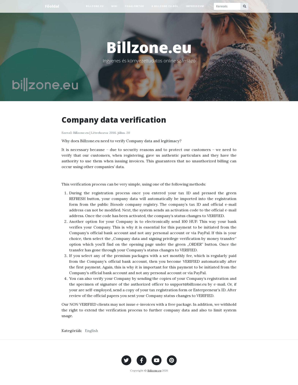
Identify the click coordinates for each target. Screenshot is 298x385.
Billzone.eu (95, 6)
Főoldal (52, 6)
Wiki (114, 6)
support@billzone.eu (188, 284)
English (91, 330)
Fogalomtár (134, 6)
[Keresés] (227, 6)
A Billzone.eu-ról (164, 6)
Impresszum (195, 6)
